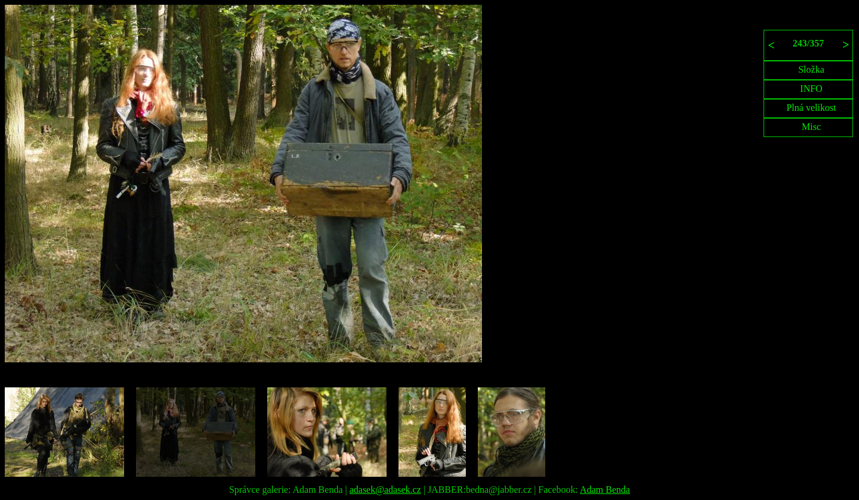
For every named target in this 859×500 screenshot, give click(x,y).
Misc (811, 127)
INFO (811, 88)
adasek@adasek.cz (385, 490)
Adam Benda (605, 490)
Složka (811, 69)
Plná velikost (811, 108)
